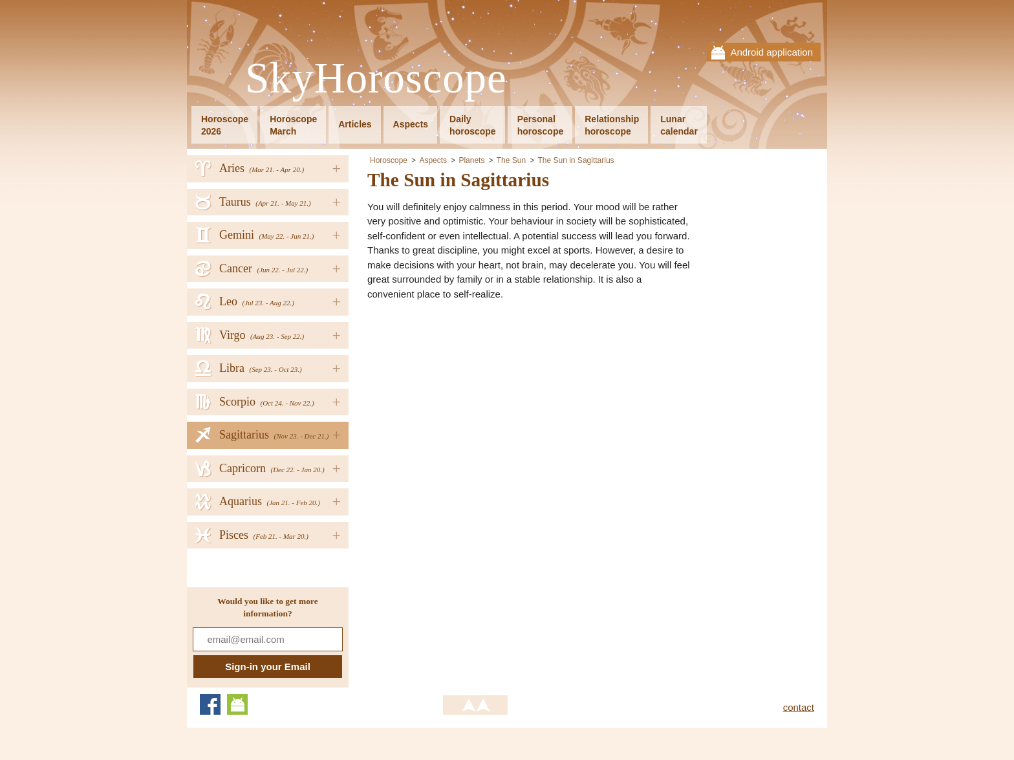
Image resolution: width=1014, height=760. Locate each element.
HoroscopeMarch (293, 125)
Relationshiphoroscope (612, 125)
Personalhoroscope (540, 125)
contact (798, 707)
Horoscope (388, 160)
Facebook (210, 704)
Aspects (410, 124)
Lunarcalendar (679, 125)
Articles (354, 124)
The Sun (511, 160)
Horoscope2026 (224, 125)
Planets (471, 160)
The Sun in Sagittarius (576, 160)
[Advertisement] (476, 401)
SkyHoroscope (375, 78)
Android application (771, 52)
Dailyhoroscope (472, 125)
